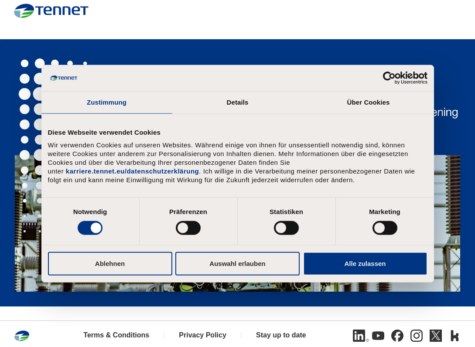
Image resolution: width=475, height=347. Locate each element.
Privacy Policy (202, 335)
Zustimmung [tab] (106, 102)
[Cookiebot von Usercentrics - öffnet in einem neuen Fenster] (389, 78)
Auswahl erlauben (237, 263)
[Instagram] (416, 336)
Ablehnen (110, 263)
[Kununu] (455, 336)
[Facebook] (397, 336)
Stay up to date (281, 335)
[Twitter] (436, 336)
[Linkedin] (359, 336)
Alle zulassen (365, 263)
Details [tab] (238, 102)
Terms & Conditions (116, 335)
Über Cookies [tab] (368, 102)
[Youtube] (378, 336)
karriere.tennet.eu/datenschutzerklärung (132, 171)
